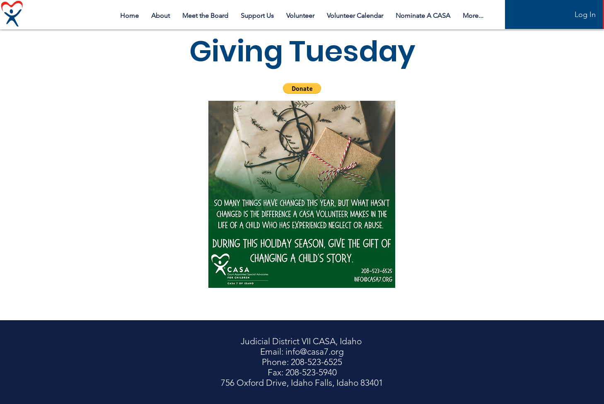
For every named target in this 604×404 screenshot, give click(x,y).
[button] (302, 88)
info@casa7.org (314, 351)
